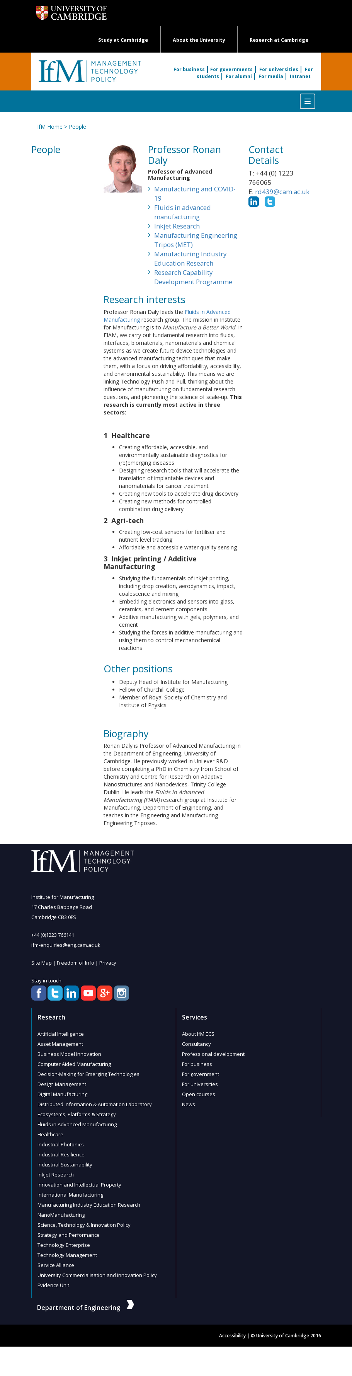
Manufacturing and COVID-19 (195, 193)
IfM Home (50, 126)
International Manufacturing (70, 1194)
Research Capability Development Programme (193, 277)
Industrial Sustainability (64, 1164)
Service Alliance (55, 1265)
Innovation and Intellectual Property (79, 1184)
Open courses (198, 1094)
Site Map (41, 962)
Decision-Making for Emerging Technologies (88, 1074)
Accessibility (232, 1335)
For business (189, 69)
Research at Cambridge (279, 40)
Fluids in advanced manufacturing (182, 212)
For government (200, 1074)
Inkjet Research (177, 226)
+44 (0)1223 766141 (52, 934)
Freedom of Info (75, 962)
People (77, 126)
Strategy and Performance (68, 1234)
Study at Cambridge (123, 40)
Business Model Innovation (69, 1053)
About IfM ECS (198, 1033)
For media (270, 76)
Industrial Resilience (61, 1154)
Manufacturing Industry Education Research (190, 258)
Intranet (300, 76)
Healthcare (50, 1134)
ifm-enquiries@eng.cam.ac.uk (65, 944)
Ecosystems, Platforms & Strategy (76, 1114)
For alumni (239, 76)
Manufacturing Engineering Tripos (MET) (195, 240)
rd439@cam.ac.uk (282, 191)
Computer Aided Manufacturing (74, 1064)
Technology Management (67, 1255)
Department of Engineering (85, 1307)
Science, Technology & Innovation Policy (84, 1224)
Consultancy (196, 1043)
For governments (231, 69)
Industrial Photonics (60, 1144)
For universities (278, 69)
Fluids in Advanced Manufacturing (77, 1124)
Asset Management (60, 1043)
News (188, 1104)
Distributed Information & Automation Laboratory (94, 1104)
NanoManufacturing (61, 1214)
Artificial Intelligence (60, 1033)
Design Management (61, 1084)
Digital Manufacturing (62, 1094)
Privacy (107, 962)
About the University (199, 40)
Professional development (213, 1053)
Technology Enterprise (63, 1244)
